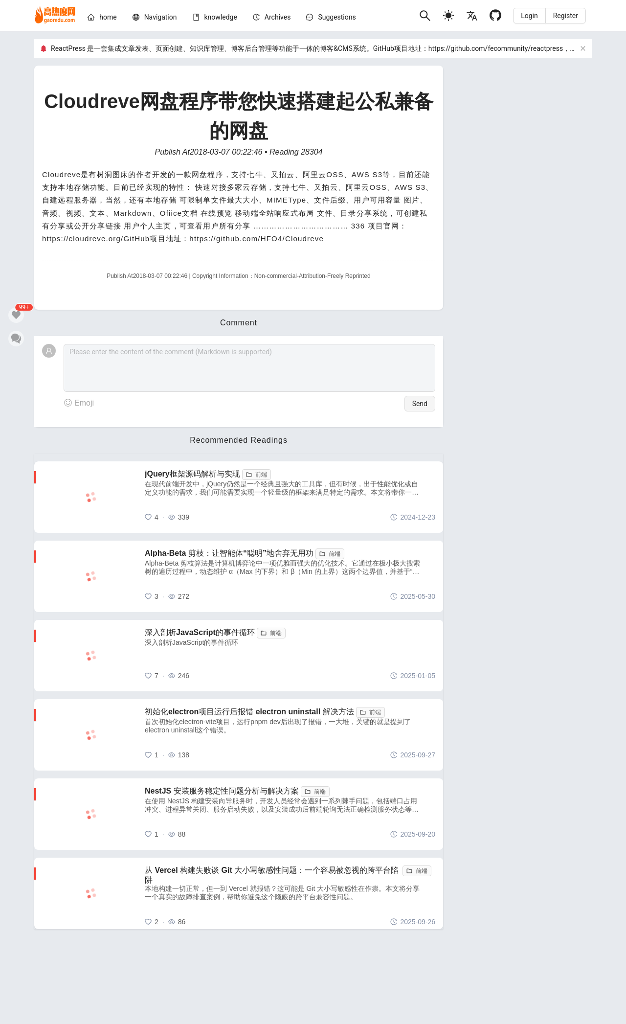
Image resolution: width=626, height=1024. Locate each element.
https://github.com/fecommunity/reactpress (495, 48)
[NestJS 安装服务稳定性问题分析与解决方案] (290, 814)
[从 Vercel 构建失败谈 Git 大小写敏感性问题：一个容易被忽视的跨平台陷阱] (290, 893)
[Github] (495, 15)
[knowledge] (220, 17)
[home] (55, 15)
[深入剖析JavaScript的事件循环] (290, 655)
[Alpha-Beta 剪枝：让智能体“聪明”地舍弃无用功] (290, 576)
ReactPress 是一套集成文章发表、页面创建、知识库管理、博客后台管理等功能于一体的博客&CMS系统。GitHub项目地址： (239, 48)
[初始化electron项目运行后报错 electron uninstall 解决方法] (290, 735)
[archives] (278, 17)
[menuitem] (102, 19)
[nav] (160, 17)
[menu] (249, 18)
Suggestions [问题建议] (337, 17)
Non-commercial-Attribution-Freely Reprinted (312, 276)
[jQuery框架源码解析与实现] (290, 497)
